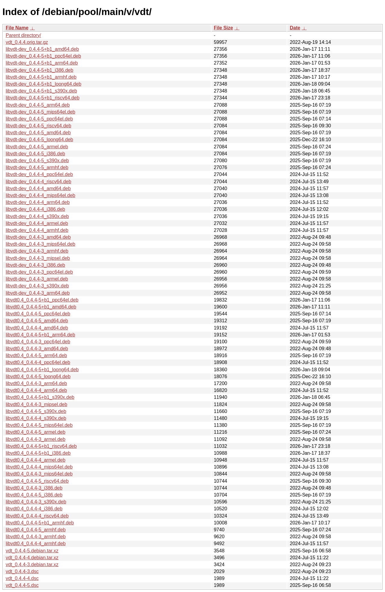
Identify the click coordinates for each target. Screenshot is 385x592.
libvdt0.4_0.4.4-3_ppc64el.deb (38, 341)
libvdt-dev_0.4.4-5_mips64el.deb (40, 111)
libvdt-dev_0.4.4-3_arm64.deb (38, 293)
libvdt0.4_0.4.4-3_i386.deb (34, 487)
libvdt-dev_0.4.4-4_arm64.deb (38, 202)
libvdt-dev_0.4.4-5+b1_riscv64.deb (42, 97)
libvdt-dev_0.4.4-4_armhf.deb (37, 230)
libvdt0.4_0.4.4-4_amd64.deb (37, 327)
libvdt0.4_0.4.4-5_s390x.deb (36, 411)
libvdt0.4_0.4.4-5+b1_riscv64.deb (41, 446)
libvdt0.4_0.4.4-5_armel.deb (35, 432)
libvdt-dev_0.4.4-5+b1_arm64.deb (42, 62)
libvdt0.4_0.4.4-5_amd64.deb (37, 320)
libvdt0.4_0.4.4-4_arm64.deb (36, 390)
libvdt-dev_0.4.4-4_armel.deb (37, 223)
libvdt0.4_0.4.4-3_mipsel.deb (36, 404)
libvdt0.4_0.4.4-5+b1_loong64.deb (42, 369)
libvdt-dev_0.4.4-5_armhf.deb (37, 167)
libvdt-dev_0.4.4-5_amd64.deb (38, 132)
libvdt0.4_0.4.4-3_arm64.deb (36, 383)
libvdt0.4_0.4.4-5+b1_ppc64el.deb (42, 299)
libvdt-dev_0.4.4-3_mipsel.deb (38, 258)
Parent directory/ (23, 35)
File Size (223, 27)
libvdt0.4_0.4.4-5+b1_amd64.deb (41, 306)
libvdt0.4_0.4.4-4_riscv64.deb (37, 515)
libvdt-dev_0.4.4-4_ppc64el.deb (39, 174)
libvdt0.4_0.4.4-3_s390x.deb (36, 501)
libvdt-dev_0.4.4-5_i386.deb (35, 153)
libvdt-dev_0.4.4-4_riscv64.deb (38, 181)
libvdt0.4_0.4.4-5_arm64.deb (36, 355)
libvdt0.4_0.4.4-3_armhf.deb (36, 536)
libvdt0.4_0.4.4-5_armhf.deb (36, 529)
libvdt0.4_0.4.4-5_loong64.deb (38, 376)
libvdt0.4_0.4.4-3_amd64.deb (37, 348)
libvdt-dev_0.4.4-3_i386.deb (35, 265)
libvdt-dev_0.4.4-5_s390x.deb (37, 160)
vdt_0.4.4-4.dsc (22, 578)
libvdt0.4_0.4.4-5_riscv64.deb (37, 481)
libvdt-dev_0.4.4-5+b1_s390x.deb (41, 90)
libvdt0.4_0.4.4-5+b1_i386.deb (38, 453)
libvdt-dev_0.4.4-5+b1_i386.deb (39, 70)
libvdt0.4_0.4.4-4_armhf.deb (36, 543)
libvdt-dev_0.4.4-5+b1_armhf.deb (41, 77)
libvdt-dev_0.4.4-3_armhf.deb (37, 250)
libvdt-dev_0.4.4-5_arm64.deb (38, 105)
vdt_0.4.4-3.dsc (22, 571)
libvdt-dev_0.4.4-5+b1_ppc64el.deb (43, 56)
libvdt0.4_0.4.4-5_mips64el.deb (39, 425)
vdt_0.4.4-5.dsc (22, 585)
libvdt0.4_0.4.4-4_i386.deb (34, 508)
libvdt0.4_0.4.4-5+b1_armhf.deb (40, 522)
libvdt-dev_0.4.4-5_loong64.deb (39, 139)
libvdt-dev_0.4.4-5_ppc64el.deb (39, 118)
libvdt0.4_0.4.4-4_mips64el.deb (39, 466)
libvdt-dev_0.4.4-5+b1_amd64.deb (42, 49)
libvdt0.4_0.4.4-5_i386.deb (34, 494)
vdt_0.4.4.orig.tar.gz (27, 42)
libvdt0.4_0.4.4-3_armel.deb (35, 439)
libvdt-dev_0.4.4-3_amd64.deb (38, 237)
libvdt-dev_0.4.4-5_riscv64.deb (38, 125)
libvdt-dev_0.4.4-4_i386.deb (35, 209)
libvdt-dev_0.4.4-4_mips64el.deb (40, 195)
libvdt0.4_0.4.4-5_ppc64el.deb (38, 313)
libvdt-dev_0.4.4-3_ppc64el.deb (39, 272)
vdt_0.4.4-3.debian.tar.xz (32, 564)
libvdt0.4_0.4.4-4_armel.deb (35, 460)
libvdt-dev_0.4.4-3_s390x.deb (37, 285)
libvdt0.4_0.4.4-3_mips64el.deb (39, 473)
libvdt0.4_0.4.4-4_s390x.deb (36, 418)
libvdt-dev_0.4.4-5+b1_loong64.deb (43, 84)
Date (295, 27)
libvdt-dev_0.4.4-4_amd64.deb (38, 188)
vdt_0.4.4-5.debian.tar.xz (32, 550)
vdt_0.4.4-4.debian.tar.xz (32, 557)
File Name (17, 27)
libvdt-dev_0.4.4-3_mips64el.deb (40, 244)
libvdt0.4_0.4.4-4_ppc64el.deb (38, 362)
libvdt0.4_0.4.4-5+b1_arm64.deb (40, 334)
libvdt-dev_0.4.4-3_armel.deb (37, 278)
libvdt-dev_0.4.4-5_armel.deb (37, 146)
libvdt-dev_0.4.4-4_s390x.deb (37, 216)
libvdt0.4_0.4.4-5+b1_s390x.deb (40, 397)
